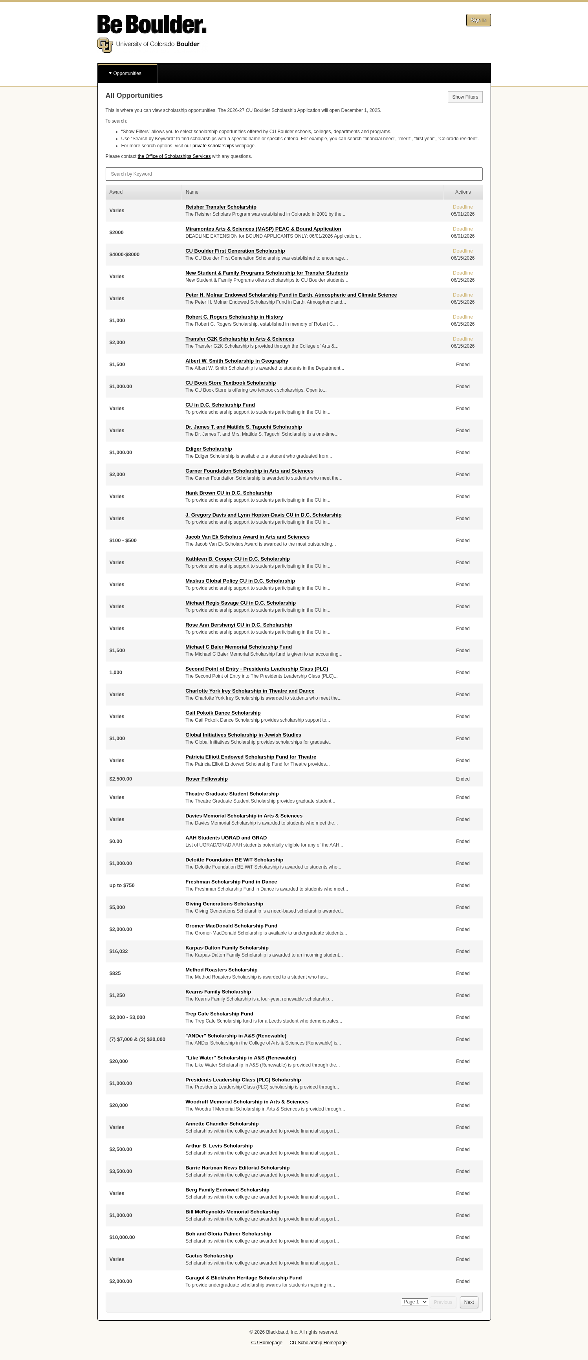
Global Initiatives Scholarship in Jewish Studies (243, 735)
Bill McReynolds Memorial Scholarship (232, 1212)
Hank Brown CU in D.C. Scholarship (228, 493)
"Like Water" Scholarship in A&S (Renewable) (240, 1058)
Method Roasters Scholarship (221, 970)
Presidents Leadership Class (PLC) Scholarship (243, 1080)
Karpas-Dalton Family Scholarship (227, 948)
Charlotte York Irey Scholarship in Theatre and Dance (249, 691)
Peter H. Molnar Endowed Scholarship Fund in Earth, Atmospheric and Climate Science (291, 295)
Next (469, 1302)
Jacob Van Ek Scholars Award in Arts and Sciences (247, 537)
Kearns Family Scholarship (218, 992)
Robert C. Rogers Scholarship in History (234, 317)
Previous (443, 1302)
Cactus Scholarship (209, 1256)
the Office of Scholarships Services (174, 156)
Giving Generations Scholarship (224, 904)
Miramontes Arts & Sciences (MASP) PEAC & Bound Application (263, 229)
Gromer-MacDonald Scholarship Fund (231, 926)
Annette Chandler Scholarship (221, 1124)
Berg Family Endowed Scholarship (227, 1190)
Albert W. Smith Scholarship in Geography (236, 361)
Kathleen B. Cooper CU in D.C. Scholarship (237, 559)
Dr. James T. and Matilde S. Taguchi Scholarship (243, 427)
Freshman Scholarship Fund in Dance (231, 882)
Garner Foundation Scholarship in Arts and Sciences (249, 471)
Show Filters (465, 97)
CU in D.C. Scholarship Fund (220, 405)
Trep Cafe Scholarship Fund (219, 1014)
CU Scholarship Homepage (317, 1342)
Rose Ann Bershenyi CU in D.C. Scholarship (238, 625)
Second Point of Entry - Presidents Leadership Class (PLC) (256, 669)
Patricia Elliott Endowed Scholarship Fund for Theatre (250, 757)
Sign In (478, 20)
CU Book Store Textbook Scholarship (230, 383)
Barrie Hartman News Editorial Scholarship (237, 1168)
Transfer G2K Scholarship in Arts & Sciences (239, 339)
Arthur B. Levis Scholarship (219, 1146)
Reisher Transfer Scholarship (220, 207)
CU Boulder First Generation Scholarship (235, 251)
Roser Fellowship (206, 779)
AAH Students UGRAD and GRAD (226, 838)
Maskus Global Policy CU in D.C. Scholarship (240, 581)
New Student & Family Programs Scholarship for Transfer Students (266, 273)
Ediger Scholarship (208, 449)
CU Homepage (266, 1342)
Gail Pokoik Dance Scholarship (222, 713)
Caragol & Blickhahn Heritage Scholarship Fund (243, 1278)
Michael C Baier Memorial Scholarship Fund (238, 647)
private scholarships (213, 145)
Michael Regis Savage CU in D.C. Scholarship (240, 603)
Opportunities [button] (127, 73)
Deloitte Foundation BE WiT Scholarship (234, 860)
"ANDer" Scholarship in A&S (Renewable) (235, 1036)
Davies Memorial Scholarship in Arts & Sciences (243, 816)
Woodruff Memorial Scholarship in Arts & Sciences (247, 1102)
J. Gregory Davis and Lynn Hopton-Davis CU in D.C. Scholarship (263, 515)
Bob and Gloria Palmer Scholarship (228, 1234)
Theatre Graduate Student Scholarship (232, 794)
